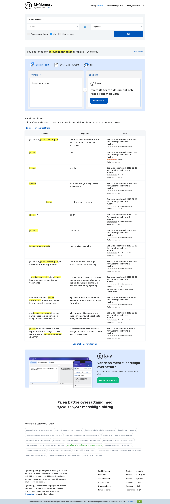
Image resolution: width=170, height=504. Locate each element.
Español (129, 479)
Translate (102, 475)
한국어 (138, 490)
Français (129, 482)
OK (139, 502)
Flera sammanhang (37, 34)
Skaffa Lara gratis (107, 380)
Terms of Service (105, 490)
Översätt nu (99, 100)
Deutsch (129, 486)
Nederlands (130, 490)
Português (140, 475)
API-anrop (138, 51)
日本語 (138, 482)
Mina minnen (66, 34)
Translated (29, 494)
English (129, 471)
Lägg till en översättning (38, 128)
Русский (139, 479)
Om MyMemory (133, 5)
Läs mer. (130, 501)
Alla (53, 34)
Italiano (129, 475)
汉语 (138, 486)
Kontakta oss (103, 482)
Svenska (139, 471)
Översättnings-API (114, 5)
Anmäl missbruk (104, 479)
